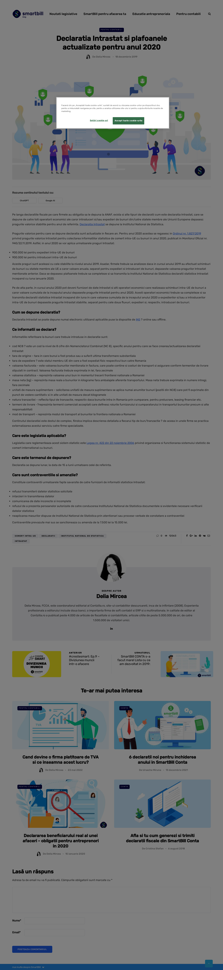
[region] (112, 113)
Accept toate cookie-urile (128, 120)
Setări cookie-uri (99, 120)
